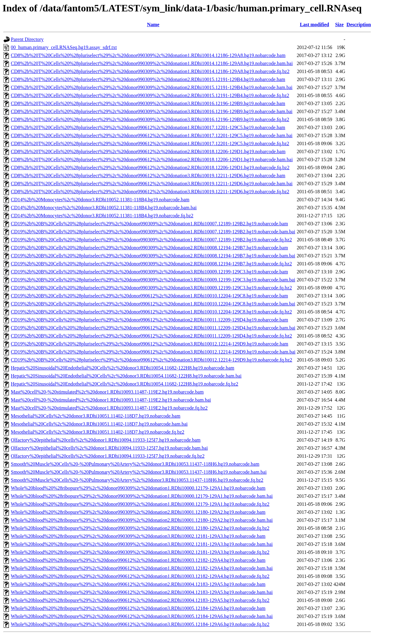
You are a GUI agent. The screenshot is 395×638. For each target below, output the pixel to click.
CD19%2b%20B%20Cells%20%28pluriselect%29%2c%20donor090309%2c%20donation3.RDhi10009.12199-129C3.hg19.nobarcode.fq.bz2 (151, 287)
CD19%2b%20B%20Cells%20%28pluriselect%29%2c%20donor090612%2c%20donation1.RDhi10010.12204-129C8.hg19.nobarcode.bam (149, 295)
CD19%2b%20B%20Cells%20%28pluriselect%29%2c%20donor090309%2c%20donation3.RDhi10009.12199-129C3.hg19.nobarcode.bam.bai (153, 279)
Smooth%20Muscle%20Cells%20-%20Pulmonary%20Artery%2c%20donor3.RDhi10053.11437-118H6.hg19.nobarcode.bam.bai (139, 472)
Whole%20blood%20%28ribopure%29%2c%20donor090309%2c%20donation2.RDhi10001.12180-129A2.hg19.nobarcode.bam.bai (142, 520)
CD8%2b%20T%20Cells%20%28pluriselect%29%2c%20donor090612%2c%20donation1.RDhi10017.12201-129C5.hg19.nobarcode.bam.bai (152, 135)
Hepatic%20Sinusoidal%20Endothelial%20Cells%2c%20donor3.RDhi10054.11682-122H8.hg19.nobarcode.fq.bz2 (124, 383)
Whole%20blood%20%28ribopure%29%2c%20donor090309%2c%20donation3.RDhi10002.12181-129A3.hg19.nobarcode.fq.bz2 (140, 552)
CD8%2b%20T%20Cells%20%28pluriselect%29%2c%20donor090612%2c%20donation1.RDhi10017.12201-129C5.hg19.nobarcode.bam (148, 127)
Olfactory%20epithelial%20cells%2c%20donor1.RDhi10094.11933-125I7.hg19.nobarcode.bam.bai (109, 448)
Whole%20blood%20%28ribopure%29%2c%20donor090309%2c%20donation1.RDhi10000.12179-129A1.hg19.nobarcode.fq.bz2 (140, 504)
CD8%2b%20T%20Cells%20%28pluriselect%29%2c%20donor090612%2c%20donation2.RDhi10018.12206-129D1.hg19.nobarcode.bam (148, 151)
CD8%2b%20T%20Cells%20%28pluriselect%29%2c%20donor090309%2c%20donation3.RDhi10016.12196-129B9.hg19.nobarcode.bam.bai (152, 111)
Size (339, 24)
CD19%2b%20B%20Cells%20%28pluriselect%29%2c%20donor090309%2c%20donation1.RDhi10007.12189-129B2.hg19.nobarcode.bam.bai (153, 231)
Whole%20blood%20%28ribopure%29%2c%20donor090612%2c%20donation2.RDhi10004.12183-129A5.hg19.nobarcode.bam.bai (142, 592)
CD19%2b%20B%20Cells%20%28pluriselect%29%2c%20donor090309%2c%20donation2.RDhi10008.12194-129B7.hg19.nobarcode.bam (149, 247)
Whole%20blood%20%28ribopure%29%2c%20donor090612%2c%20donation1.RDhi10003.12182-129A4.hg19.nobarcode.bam (138, 560)
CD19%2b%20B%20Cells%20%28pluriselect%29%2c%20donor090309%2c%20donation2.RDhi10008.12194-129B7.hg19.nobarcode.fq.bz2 (151, 263)
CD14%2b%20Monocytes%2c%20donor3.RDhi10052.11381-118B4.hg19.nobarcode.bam (100, 199)
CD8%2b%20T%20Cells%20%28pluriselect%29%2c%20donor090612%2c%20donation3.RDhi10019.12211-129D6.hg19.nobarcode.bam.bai (152, 183)
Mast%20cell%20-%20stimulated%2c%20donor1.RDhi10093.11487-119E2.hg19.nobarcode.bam (107, 392)
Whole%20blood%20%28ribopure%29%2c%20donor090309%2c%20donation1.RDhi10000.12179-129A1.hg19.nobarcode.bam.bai (142, 496)
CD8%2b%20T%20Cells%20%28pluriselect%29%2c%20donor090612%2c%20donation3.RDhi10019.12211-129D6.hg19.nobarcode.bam (148, 175)
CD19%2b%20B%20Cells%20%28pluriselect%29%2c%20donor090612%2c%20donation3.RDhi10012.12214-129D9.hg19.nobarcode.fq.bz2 (151, 359)
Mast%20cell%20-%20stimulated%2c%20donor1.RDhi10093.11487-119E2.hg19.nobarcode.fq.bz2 (109, 408)
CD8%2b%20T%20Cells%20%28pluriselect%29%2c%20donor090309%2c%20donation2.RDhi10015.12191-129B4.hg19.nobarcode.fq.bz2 (150, 95)
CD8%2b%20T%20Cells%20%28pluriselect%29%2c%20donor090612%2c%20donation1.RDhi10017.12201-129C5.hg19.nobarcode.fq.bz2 (150, 143)
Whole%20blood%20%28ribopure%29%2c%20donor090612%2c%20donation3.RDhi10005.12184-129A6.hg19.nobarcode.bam (138, 608)
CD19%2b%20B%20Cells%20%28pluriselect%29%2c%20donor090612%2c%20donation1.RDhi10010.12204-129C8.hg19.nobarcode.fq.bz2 (151, 311)
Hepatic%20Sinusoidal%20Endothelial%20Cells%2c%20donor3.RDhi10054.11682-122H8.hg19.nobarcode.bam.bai (126, 375)
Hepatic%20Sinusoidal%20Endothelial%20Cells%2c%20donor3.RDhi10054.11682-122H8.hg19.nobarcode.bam (122, 367)
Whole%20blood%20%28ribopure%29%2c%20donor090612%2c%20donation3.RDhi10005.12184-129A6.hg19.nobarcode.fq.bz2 (140, 624)
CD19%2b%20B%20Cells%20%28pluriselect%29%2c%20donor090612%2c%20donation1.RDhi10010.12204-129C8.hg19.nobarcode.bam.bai (153, 303)
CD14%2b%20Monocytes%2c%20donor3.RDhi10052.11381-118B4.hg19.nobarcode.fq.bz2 (102, 215)
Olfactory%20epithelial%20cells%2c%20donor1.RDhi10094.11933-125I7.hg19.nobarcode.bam (106, 440)
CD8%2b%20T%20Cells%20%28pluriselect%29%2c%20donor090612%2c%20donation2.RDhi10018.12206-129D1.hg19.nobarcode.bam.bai (152, 159)
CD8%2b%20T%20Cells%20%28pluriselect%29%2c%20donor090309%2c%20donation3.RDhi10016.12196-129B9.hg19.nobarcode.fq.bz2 (150, 119)
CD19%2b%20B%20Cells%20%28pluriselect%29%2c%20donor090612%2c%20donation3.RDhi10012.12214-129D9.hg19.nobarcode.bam (149, 343)
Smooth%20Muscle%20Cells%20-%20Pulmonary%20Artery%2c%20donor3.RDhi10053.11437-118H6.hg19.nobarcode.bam (135, 464)
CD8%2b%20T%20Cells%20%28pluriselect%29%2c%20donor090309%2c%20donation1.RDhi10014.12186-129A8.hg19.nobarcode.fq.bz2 (150, 71)
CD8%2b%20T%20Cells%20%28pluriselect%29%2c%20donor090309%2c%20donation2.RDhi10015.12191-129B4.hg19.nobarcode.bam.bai (152, 87)
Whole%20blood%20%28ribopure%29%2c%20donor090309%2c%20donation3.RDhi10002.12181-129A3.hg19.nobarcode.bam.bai (142, 544)
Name (153, 24)
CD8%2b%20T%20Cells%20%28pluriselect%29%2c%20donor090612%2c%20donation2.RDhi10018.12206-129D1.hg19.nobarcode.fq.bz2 (150, 167)
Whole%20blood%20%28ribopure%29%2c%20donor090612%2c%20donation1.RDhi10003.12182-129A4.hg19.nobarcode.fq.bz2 (140, 576)
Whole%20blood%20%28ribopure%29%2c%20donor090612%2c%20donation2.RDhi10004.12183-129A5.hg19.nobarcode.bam (138, 584)
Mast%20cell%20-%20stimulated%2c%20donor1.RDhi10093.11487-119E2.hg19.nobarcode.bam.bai (111, 400)
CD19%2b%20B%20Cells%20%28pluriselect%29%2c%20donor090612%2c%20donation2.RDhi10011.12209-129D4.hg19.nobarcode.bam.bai (153, 327)
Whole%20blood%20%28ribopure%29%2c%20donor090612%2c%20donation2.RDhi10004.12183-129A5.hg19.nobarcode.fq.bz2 (140, 600)
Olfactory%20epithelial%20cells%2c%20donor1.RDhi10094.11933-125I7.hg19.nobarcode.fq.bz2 (108, 456)
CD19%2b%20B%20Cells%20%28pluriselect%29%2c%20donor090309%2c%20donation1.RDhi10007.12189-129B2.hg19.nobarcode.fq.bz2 (151, 239)
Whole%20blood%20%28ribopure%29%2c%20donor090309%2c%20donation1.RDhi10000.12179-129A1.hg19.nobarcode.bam (138, 488)
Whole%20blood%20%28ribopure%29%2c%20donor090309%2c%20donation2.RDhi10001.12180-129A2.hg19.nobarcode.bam (138, 512)
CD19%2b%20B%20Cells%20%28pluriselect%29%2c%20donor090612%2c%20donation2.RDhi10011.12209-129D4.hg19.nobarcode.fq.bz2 (151, 335)
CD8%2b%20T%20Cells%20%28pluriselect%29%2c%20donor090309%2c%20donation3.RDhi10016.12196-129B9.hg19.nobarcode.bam (148, 103)
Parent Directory (27, 39)
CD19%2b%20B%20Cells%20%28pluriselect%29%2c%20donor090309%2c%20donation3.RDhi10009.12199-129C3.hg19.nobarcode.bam (149, 271)
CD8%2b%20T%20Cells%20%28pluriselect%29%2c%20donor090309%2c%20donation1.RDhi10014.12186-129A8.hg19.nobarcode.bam (148, 55)
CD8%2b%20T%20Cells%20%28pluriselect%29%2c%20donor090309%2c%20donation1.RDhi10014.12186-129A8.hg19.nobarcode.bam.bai (152, 63)
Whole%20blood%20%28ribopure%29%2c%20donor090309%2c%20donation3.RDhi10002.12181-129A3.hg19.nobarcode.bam (138, 536)
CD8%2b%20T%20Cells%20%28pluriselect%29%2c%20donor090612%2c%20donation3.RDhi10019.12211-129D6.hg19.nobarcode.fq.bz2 (150, 191)
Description (359, 24)
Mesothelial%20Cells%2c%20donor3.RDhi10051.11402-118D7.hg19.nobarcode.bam (95, 416)
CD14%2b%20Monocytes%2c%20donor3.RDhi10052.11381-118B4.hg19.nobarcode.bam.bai (104, 207)
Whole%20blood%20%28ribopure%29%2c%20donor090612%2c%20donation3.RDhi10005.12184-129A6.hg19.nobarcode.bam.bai (142, 616)
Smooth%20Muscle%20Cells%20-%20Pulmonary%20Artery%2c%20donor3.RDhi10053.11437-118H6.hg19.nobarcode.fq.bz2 (137, 480)
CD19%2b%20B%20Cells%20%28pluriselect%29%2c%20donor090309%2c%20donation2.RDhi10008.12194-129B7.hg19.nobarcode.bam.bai (153, 255)
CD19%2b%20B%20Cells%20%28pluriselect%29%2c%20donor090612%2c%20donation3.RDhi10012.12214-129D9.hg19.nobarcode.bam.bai (153, 351)
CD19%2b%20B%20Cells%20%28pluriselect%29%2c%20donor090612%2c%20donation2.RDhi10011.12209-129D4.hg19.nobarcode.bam (149, 319)
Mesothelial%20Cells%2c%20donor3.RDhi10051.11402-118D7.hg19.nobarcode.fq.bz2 (97, 432)
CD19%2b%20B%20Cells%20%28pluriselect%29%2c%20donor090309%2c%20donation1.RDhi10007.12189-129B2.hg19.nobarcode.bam (149, 223)
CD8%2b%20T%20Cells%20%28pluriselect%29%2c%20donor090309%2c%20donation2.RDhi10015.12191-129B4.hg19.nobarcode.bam (148, 79)
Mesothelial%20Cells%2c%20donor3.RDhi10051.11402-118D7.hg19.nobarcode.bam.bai (99, 424)
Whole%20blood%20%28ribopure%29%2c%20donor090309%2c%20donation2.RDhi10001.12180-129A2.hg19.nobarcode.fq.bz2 (140, 528)
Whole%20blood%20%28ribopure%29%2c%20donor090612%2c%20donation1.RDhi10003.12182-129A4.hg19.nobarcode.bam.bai (142, 568)
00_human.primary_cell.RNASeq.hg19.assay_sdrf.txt (64, 47)
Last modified (314, 24)
